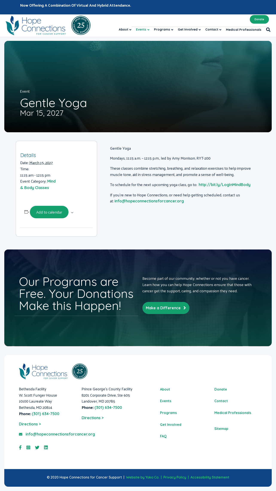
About (123, 29)
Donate (259, 19)
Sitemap (221, 428)
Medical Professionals (243, 30)
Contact (211, 29)
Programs (162, 29)
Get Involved (188, 29)
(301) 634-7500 (45, 413)
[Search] (267, 30)
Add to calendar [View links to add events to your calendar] (49, 211)
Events (141, 29)
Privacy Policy (174, 477)
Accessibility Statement (210, 477)
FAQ (163, 436)
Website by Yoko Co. (142, 477)
